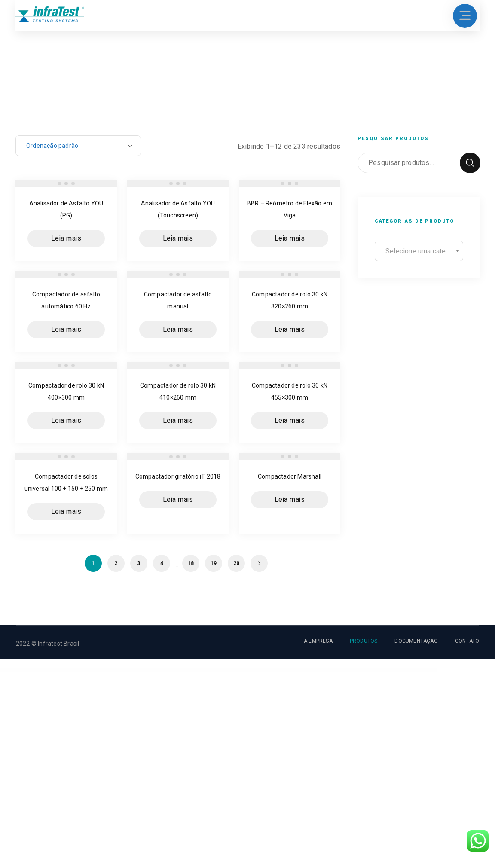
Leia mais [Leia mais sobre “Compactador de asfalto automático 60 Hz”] (66, 329)
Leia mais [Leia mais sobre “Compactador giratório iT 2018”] (178, 500)
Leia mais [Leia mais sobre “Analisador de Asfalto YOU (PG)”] (66, 238)
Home (23, 117)
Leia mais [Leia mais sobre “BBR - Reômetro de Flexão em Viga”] (290, 238)
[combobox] (419, 251)
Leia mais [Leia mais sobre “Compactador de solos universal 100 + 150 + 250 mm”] (66, 512)
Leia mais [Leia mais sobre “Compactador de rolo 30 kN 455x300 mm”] (290, 420)
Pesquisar (470, 163)
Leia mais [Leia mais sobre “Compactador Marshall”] (290, 500)
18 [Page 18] (191, 563)
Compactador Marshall (289, 476)
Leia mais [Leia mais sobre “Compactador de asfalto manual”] (178, 329)
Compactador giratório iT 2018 (178, 476)
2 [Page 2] (115, 563)
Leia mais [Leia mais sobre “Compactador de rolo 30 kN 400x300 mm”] (66, 420)
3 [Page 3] (138, 563)
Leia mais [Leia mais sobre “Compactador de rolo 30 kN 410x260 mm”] (178, 420)
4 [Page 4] (161, 563)
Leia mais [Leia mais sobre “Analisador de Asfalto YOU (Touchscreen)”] (178, 238)
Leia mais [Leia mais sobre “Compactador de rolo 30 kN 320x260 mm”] (290, 329)
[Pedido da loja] (78, 145)
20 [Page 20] (236, 563)
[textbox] (418, 251)
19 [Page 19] (214, 563)
